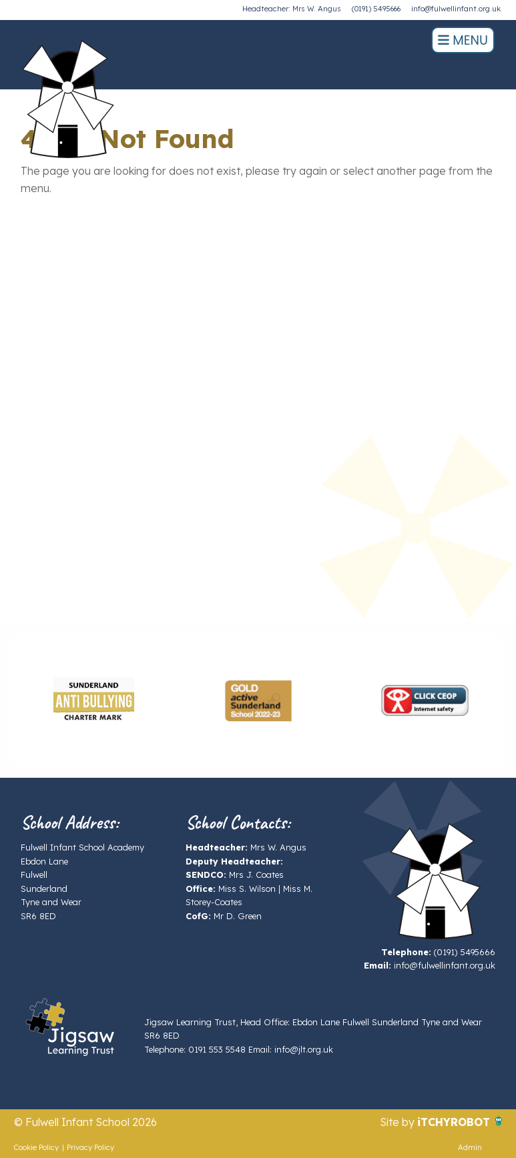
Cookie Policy (36, 1147)
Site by (398, 1122)
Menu (463, 40)
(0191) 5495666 (376, 8)
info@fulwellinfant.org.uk (456, 8)
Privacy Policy (90, 1147)
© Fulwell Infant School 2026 (85, 1122)
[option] (93, 700)
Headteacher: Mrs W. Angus (291, 8)
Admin (470, 1147)
